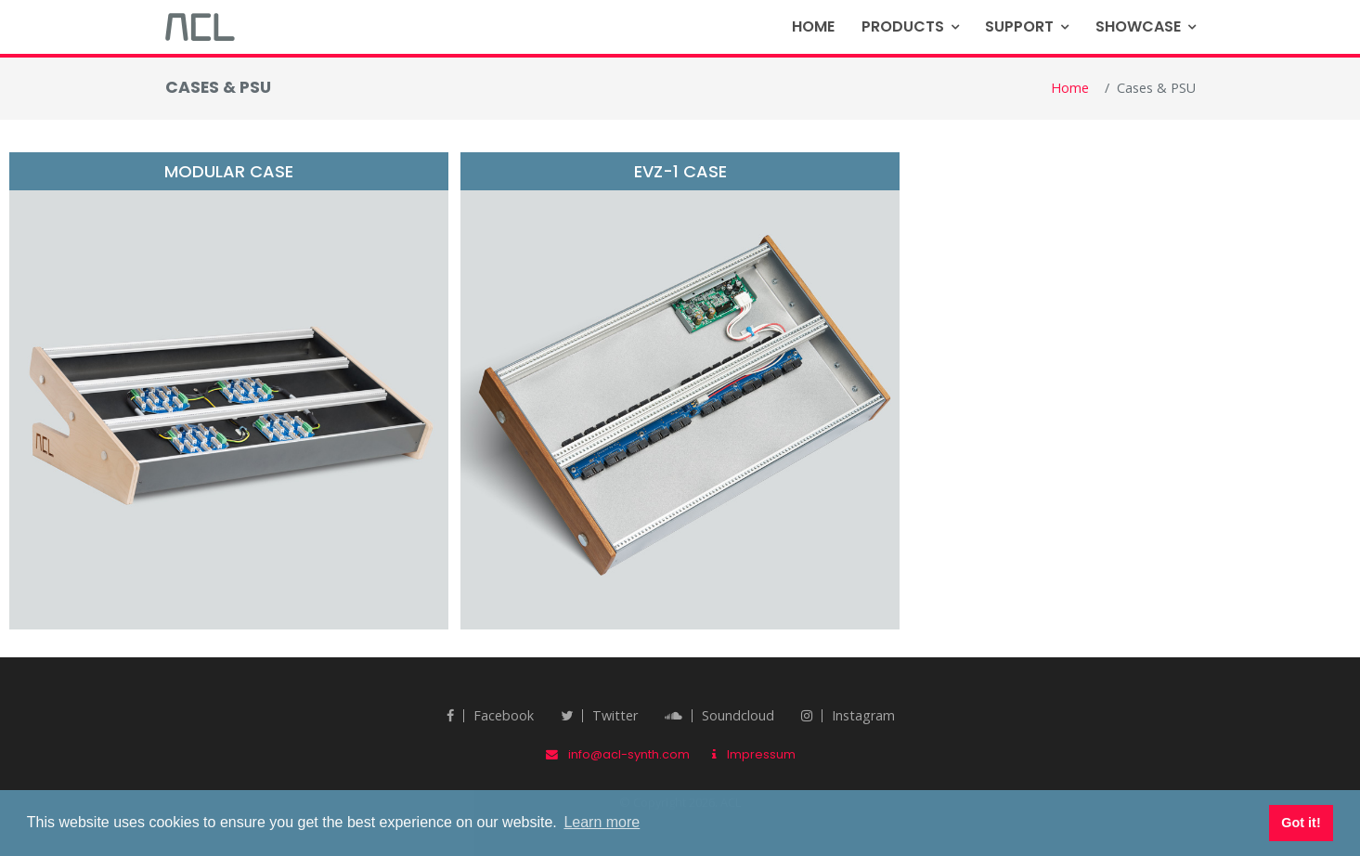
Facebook (490, 715)
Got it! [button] (1300, 822)
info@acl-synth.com (618, 754)
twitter (599, 715)
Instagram (848, 715)
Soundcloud (719, 715)
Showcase (1138, 26)
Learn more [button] (601, 822)
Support (1019, 26)
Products (902, 26)
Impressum (754, 754)
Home (813, 26)
